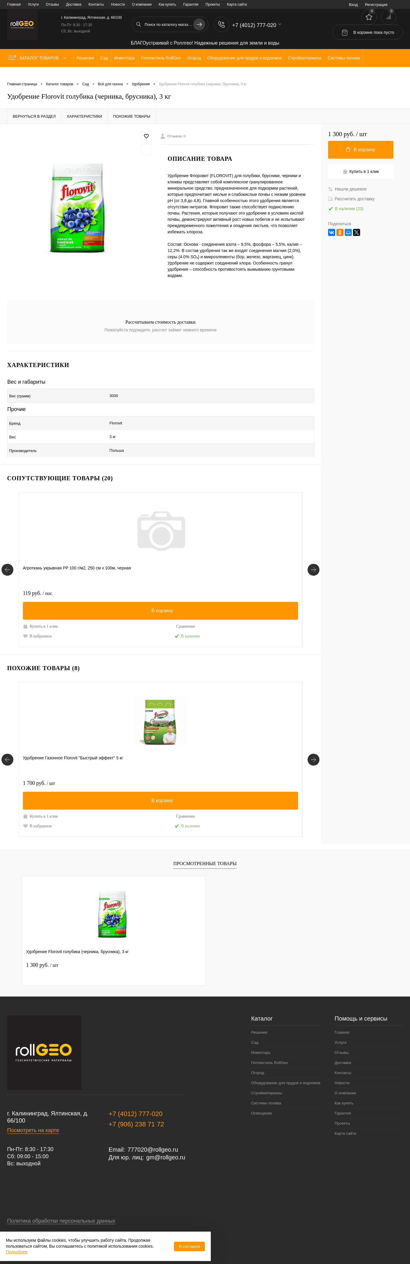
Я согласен (189, 1246)
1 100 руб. (133, 770)
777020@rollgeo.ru (152, 1136)
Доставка (74, 4)
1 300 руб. (42, 952)
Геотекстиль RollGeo (269, 1049)
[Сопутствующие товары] (7, 556)
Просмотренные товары (205, 850)
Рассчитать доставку (351, 198)
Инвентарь (260, 1039)
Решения (259, 1019)
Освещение (261, 1100)
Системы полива (266, 1090)
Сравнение (81, 613)
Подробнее (17, 1251)
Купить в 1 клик (40, 612)
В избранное (37, 622)
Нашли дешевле (347, 189)
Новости (118, 4)
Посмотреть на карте (33, 1117)
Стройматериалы (266, 1080)
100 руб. (226, 580)
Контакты (96, 4)
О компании (141, 4)
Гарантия (190, 4)
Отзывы (52, 4)
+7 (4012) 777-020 (136, 1100)
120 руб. (226, 770)
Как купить (167, 4)
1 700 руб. (39, 770)
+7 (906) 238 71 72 (136, 1111)
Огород (257, 1059)
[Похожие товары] (7, 746)
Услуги (33, 4)
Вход (353, 4)
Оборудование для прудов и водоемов (285, 1070)
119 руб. (38, 580)
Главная (14, 4)
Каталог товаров (38, 58)
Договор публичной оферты (41, 1221)
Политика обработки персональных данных (61, 1208)
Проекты (212, 4)
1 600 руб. (133, 580)
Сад (254, 1029)
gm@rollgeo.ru (165, 1144)
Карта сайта (237, 4)
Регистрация (376, 4)
